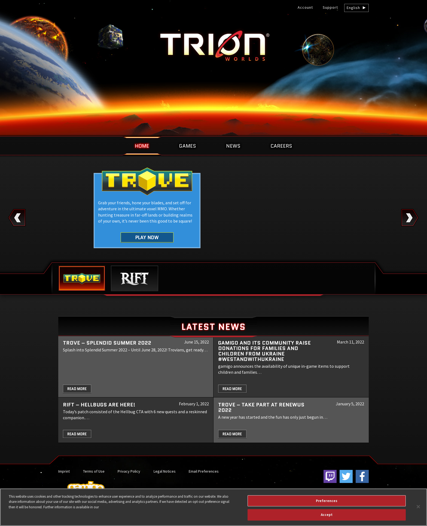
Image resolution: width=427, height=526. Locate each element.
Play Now (147, 237)
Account (305, 7)
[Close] (418, 507)
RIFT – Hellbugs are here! (99, 404)
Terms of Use (94, 471)
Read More (77, 388)
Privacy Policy (129, 471)
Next (410, 217)
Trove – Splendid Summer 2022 (107, 342)
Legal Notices (165, 471)
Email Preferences (204, 471)
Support (330, 7)
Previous (17, 217)
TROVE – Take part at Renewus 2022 (261, 407)
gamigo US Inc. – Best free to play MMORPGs (213, 45)
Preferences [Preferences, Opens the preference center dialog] (326, 500)
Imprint (64, 471)
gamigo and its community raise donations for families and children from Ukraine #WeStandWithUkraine (264, 351)
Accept (327, 514)
